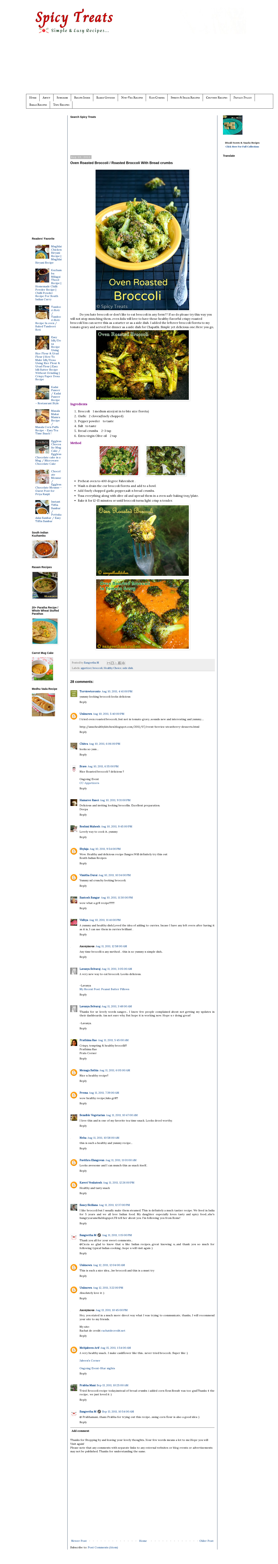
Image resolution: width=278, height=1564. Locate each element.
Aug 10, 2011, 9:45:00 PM (116, 826)
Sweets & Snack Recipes (185, 98)
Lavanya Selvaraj (90, 969)
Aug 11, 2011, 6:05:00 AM (114, 1070)
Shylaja (84, 849)
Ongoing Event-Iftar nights (97, 1368)
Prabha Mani (88, 1385)
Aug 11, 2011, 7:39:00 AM (104, 1092)
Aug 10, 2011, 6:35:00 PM (103, 766)
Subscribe (62, 98)
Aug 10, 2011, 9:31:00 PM (115, 800)
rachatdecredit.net (113, 1330)
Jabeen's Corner (90, 1360)
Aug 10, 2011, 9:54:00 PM (105, 849)
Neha (83, 1137)
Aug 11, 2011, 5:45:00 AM (113, 1040)
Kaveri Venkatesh (91, 1182)
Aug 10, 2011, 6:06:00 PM (104, 743)
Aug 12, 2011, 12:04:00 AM (109, 1265)
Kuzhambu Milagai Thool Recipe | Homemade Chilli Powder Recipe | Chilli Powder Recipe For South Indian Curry (48, 284)
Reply (83, 702)
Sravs (83, 766)
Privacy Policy (242, 98)
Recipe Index (82, 98)
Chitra (84, 743)
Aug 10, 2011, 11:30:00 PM (117, 897)
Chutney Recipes (216, 98)
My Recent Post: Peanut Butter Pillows (104, 989)
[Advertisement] (147, 67)
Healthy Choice (112, 668)
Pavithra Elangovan (92, 1160)
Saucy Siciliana (89, 1205)
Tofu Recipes (61, 105)
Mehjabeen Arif (89, 1348)
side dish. (128, 668)
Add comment (80, 1431)
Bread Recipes (38, 105)
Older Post (206, 1541)
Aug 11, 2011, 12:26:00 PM (118, 1182)
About (46, 98)
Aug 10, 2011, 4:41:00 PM (117, 691)
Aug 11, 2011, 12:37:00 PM (114, 1205)
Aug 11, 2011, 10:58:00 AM (103, 1137)
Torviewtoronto (90, 691)
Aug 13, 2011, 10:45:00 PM (112, 1310)
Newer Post (79, 1541)
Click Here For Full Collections (242, 146)
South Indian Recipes (93, 858)
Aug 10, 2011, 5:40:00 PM (108, 714)
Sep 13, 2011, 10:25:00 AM (112, 1385)
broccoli (98, 668)
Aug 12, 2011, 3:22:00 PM (108, 1287)
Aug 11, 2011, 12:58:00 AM (111, 946)
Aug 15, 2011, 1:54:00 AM (115, 1348)
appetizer (86, 668)
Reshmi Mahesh (90, 826)
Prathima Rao (88, 1040)
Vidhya (84, 920)
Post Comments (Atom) (103, 1547)
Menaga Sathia (89, 1070)
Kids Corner (156, 98)
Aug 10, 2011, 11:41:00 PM (105, 920)
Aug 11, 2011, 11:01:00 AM (120, 1160)
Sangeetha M (88, 1235)
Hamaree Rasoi (89, 800)
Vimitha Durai (88, 875)
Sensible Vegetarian (92, 1115)
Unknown (86, 714)
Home (32, 98)
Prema (84, 1092)
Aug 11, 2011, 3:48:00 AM (117, 1006)
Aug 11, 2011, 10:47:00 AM (122, 1115)
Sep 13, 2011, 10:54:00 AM (118, 1411)
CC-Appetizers (89, 783)
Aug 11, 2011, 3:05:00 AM (117, 969)
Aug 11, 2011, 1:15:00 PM (117, 1235)
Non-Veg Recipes (132, 98)
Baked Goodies (105, 98)
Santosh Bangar (90, 897)
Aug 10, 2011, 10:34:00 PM (114, 875)
